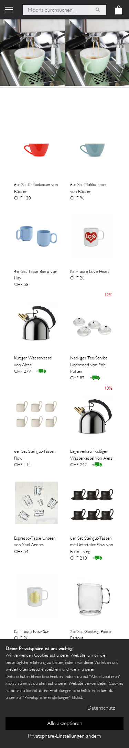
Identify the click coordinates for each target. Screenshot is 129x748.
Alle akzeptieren (64, 723)
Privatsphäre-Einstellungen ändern (64, 736)
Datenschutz (101, 708)
